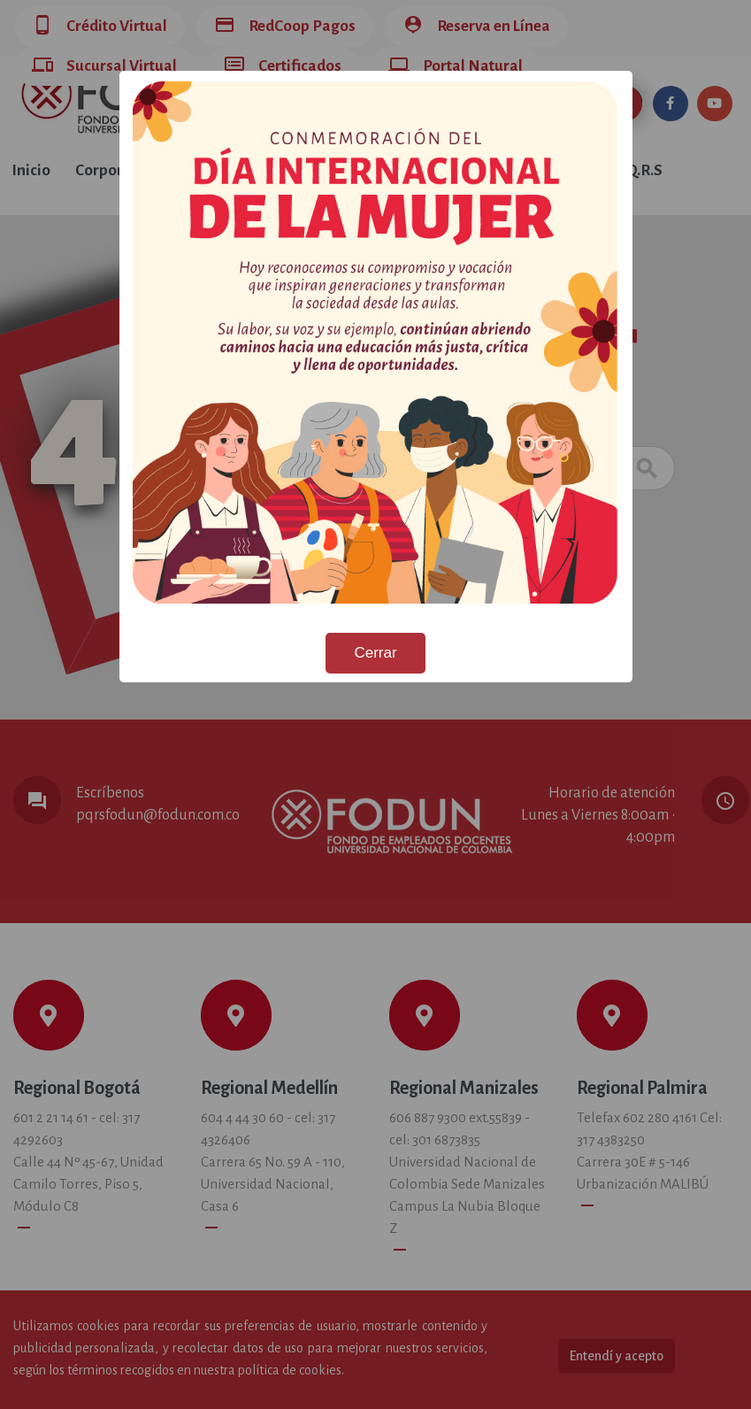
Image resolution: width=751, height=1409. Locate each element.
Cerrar (375, 652)
